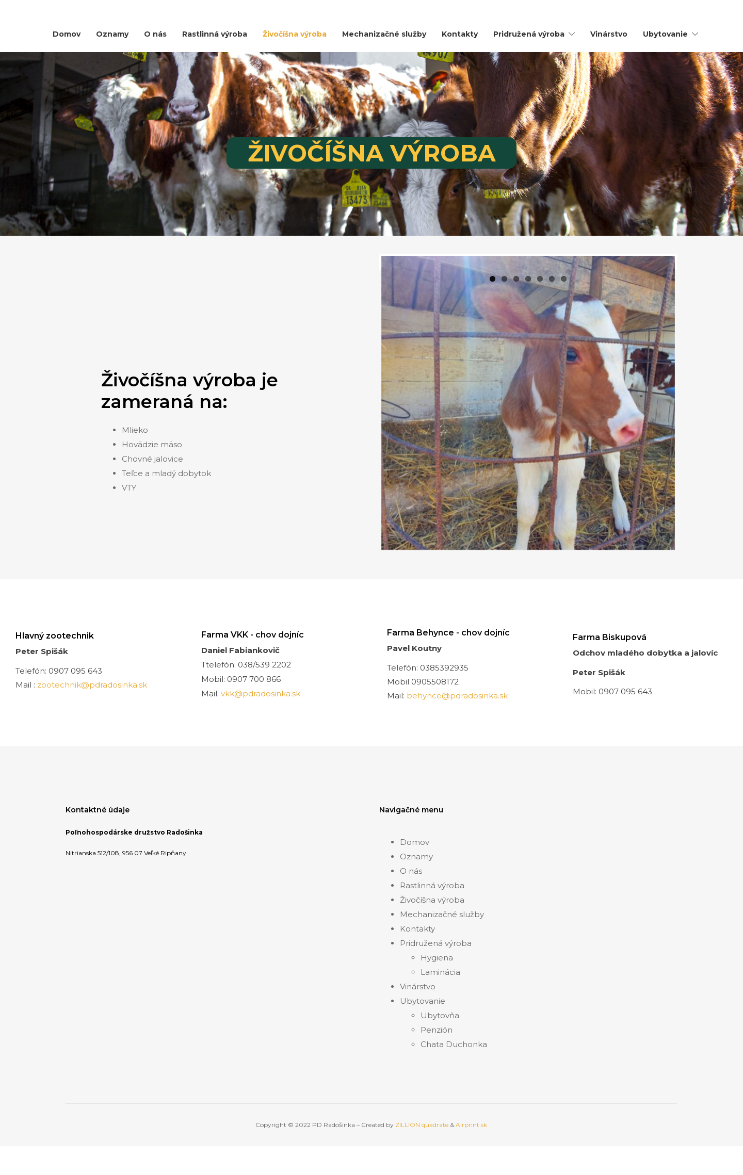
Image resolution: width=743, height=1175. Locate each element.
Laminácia (440, 1005)
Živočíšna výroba (295, 34)
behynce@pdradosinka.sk (457, 728)
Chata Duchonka (454, 1077)
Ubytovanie (665, 34)
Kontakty (460, 34)
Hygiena (437, 991)
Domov (66, 34)
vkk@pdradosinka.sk (260, 726)
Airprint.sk (471, 1158)
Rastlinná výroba (214, 34)
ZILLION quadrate (421, 1158)
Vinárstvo (608, 34)
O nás (155, 34)
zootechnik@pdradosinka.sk (92, 718)
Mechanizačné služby (384, 34)
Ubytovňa (440, 1048)
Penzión (437, 1063)
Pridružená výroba (528, 34)
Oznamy (112, 34)
